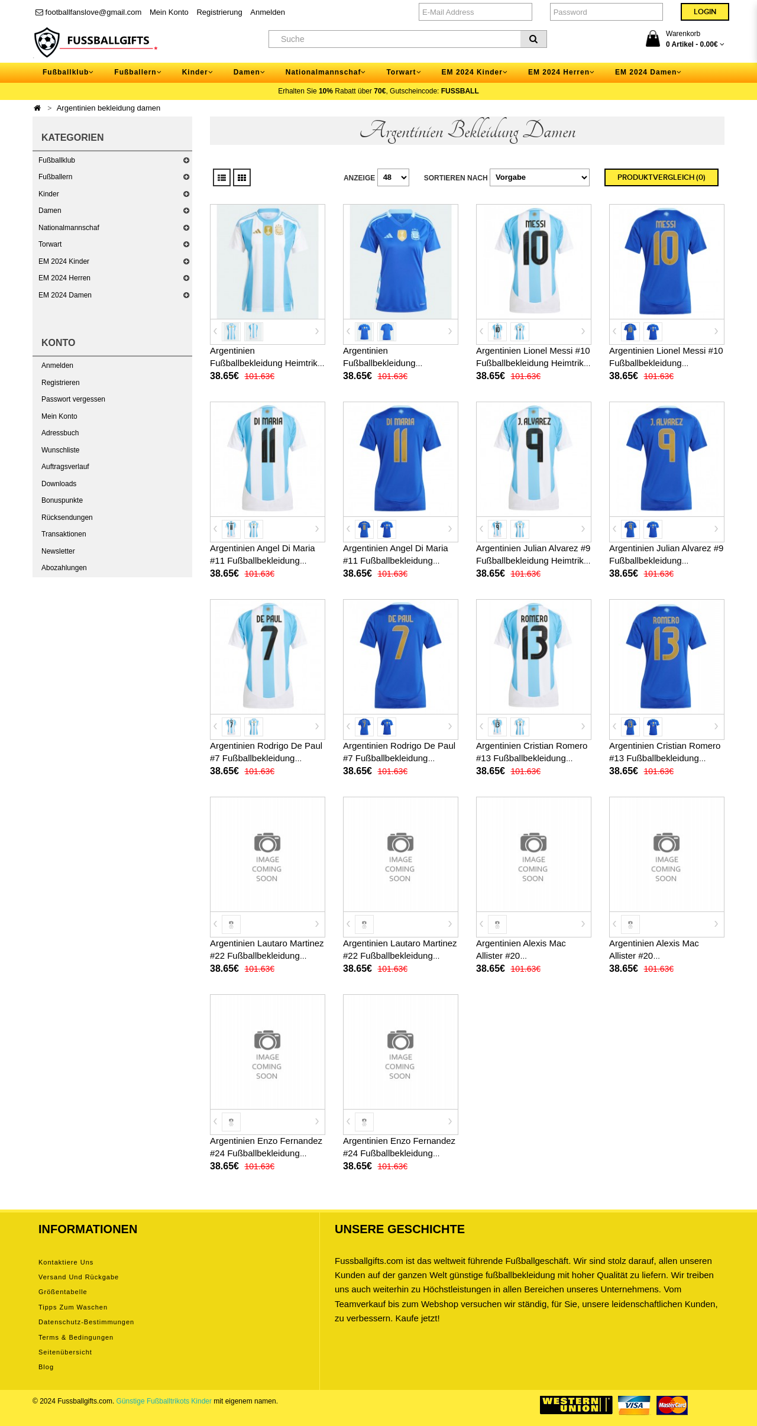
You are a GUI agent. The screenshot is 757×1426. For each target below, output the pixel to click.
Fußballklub (56, 160)
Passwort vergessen (73, 399)
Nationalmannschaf (68, 228)
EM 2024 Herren (64, 278)
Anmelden (267, 12)
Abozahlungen (64, 568)
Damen (50, 210)
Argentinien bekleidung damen (109, 108)
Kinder (48, 194)
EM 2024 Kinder (63, 261)
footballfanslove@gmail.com (88, 12)
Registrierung (219, 12)
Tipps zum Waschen (73, 1307)
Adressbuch (60, 433)
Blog (46, 1366)
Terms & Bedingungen (76, 1337)
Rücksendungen (67, 517)
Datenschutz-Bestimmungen (86, 1321)
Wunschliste (60, 450)
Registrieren (60, 383)
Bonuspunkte (62, 500)
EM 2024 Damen (65, 295)
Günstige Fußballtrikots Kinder (164, 1401)
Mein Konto (169, 12)
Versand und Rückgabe (78, 1277)
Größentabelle (63, 1291)
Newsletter (58, 551)
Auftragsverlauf (65, 467)
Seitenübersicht (65, 1352)
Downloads (58, 484)
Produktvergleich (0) (661, 177)
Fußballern (55, 177)
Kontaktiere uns (65, 1262)
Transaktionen (63, 534)
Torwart (50, 244)
